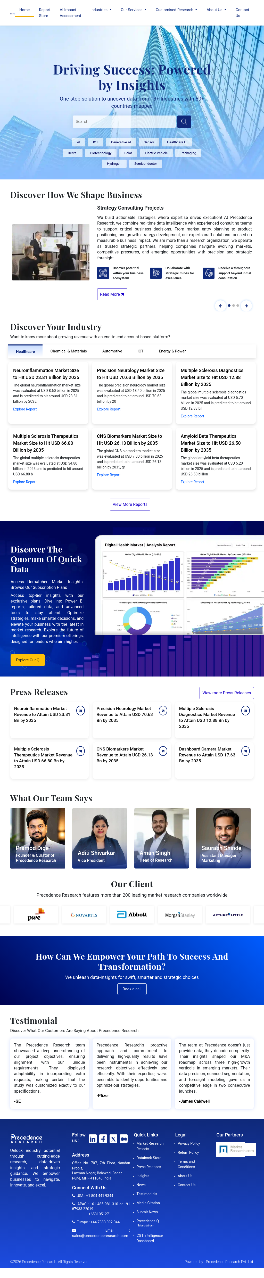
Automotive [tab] (112, 351)
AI (78, 142)
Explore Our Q (27, 660)
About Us (185, 1176)
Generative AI (121, 142)
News (141, 1185)
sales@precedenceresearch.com (100, 1235)
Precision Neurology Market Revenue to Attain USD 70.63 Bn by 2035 (124, 714)
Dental (72, 153)
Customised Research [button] (175, 9)
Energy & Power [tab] (172, 351)
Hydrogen (114, 164)
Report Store (45, 12)
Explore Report (25, 409)
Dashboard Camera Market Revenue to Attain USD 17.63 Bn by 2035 (207, 754)
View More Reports (130, 504)
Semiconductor (145, 164)
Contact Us (242, 12)
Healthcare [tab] (25, 351)
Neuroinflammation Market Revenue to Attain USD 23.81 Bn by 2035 (42, 714)
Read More (112, 294)
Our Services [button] (132, 9)
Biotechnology (100, 153)
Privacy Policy (189, 1143)
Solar (128, 153)
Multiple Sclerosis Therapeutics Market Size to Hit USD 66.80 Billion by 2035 (45, 443)
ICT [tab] (141, 351)
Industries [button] (99, 9)
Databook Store (149, 1158)
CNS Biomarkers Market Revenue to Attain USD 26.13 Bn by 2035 (124, 754)
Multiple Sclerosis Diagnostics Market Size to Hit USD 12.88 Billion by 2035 (212, 377)
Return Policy (188, 1152)
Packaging (188, 153)
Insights (143, 1176)
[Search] (124, 122)
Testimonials (147, 1194)
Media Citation (148, 1203)
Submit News (147, 1212)
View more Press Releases (226, 692)
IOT (95, 142)
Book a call (132, 989)
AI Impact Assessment (70, 12)
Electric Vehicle (156, 153)
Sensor (149, 142)
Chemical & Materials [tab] (68, 351)
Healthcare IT (177, 142)
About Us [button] (215, 9)
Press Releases (149, 1167)
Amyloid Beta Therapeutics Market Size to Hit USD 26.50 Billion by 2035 (211, 443)
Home (24, 9)
